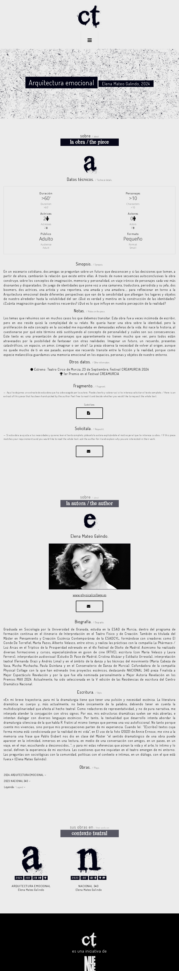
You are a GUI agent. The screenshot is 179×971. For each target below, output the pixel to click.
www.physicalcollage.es (89, 583)
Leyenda (13, 775)
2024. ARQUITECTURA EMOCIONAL (24, 763)
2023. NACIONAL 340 (16, 769)
